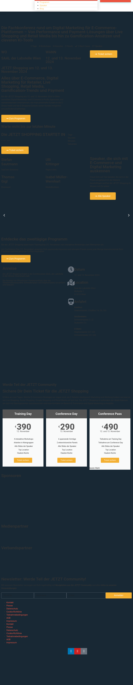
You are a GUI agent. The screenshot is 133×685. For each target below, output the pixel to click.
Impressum (11, 621)
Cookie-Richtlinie (14, 612)
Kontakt (10, 602)
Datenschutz (12, 608)
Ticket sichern (23, 460)
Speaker (43, 5)
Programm (44, 2)
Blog (42, 8)
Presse (9, 605)
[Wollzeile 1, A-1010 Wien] (66, 360)
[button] (4, 215)
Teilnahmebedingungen (17, 615)
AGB (8, 618)
